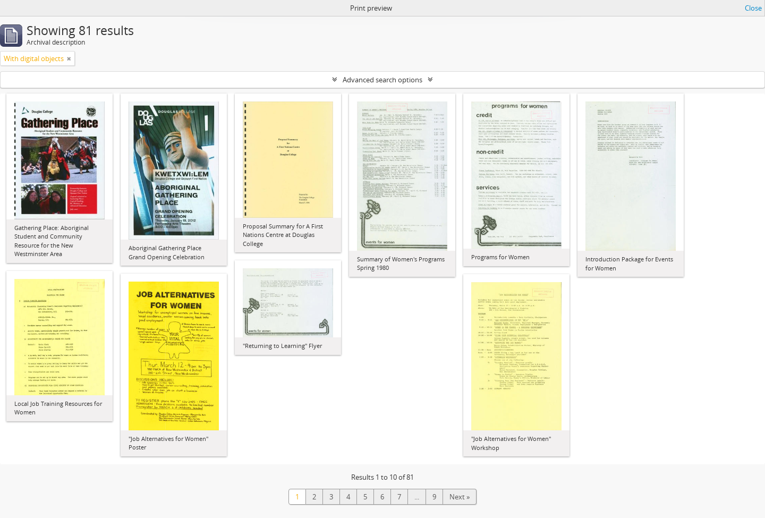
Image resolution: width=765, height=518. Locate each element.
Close (753, 8)
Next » (459, 497)
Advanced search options (382, 79)
